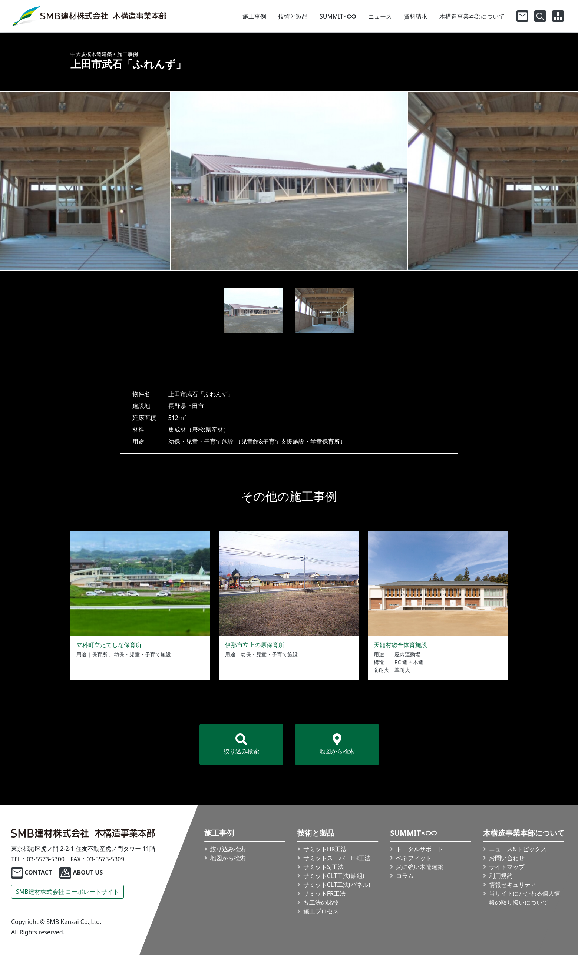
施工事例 (254, 16)
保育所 (100, 654)
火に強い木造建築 (419, 867)
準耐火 (402, 669)
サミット (337, 858)
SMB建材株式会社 (67, 891)
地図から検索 (337, 744)
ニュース (380, 16)
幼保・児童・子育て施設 (201, 441)
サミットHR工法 (325, 849)
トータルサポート (419, 849)
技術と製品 (293, 16)
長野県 (177, 406)
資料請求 (415, 16)
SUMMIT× (338, 16)
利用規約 (501, 876)
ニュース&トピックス (518, 849)
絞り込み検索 (241, 744)
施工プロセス (321, 911)
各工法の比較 (321, 902)
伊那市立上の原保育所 (254, 645)
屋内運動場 (407, 654)
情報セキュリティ (512, 885)
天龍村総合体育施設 (400, 645)
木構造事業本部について (472, 16)
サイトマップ (507, 867)
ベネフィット (414, 858)
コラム (405, 876)
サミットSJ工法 (323, 867)
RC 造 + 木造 (408, 662)
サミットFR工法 (324, 893)
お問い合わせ (507, 858)
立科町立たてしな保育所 (109, 645)
